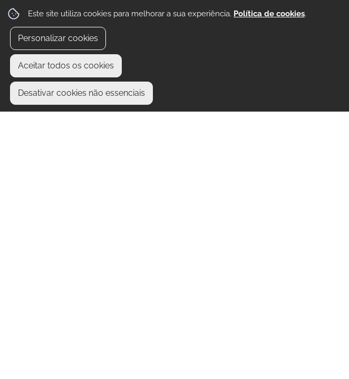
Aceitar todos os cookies (66, 66)
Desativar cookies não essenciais (81, 93)
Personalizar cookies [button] (58, 38)
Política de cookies (269, 13)
